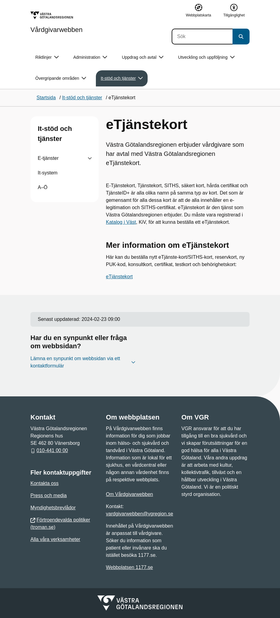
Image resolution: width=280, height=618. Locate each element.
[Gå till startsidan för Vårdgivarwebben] (56, 22)
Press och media (48, 495)
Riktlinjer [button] (47, 57)
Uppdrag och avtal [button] (142, 57)
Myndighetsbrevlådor (53, 507)
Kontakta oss (44, 483)
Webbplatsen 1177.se (129, 567)
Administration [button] (90, 57)
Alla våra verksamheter (55, 539)
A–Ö (42, 187)
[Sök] (202, 36)
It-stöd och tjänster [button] (122, 78)
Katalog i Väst (121, 222)
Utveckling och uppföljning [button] (206, 57)
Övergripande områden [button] (60, 78)
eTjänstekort (119, 276)
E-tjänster (48, 158)
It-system (48, 172)
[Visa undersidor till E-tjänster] (90, 158)
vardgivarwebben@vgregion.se (139, 513)
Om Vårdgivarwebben (129, 494)
